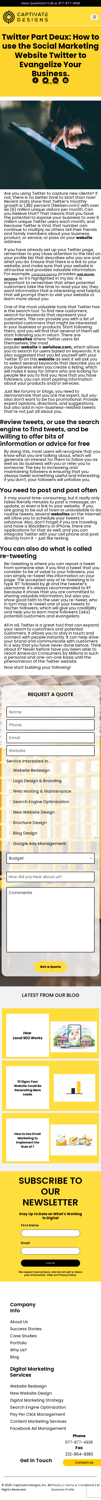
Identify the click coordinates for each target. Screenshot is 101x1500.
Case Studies (23, 1336)
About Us (19, 1322)
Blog (14, 1357)
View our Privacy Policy (61, 1275)
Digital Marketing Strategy (36, 1400)
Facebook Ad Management (38, 1428)
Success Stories (26, 1329)
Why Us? (18, 1350)
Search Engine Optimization (38, 1407)
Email (25, 1243)
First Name (30, 1225)
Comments (50, 919)
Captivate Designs (44, 274)
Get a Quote (50, 966)
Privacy (57, 1485)
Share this (50, 83)
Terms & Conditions (79, 1485)
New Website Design (31, 1393)
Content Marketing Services (38, 1421)
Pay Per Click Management (37, 1414)
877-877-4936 (69, 3)
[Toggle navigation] (94, 17)
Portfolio (18, 1343)
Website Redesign (28, 1386)
